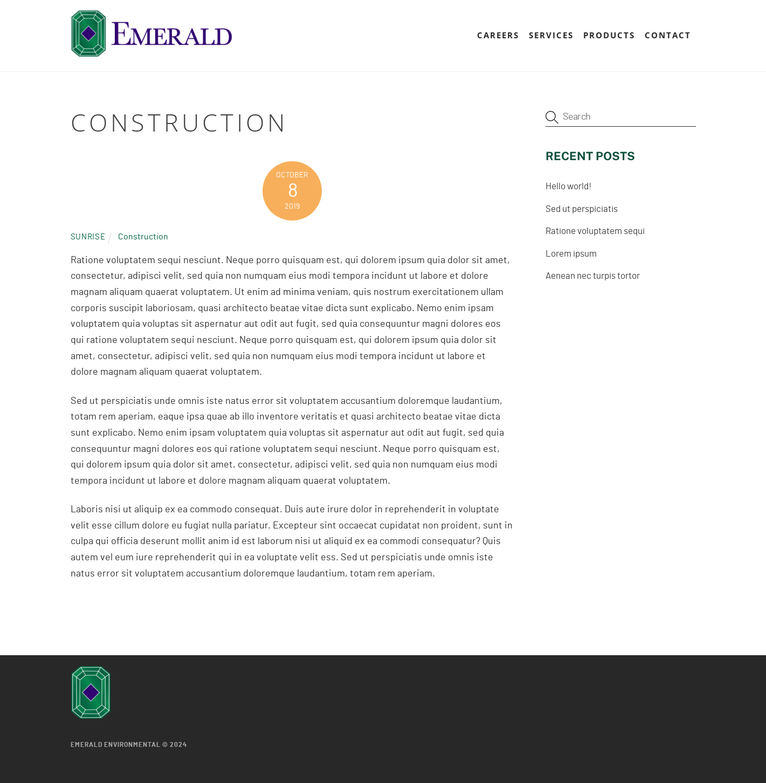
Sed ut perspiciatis (582, 209)
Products (609, 35)
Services (551, 35)
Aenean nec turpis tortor (593, 275)
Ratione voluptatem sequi (595, 231)
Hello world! (568, 186)
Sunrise (88, 237)
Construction (143, 236)
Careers (498, 35)
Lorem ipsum (571, 253)
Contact (668, 35)
